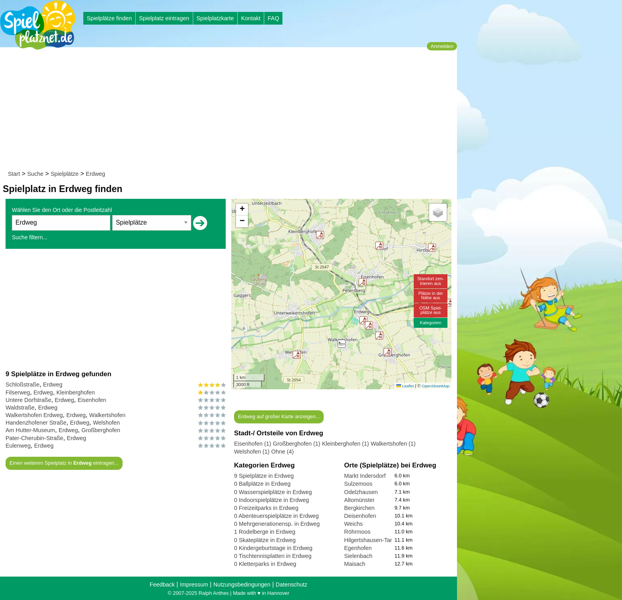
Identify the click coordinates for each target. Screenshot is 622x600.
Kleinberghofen (75, 392)
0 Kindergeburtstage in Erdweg (273, 548)
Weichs (353, 524)
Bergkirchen (359, 508)
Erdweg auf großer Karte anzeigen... (279, 416)
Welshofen (106, 422)
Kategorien (430, 322)
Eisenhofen (92, 400)
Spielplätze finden (109, 18)
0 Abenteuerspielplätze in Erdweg (276, 516)
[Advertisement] (231, 110)
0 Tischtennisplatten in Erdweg (272, 556)
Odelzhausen (361, 492)
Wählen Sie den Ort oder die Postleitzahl (62, 210)
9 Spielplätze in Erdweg (264, 476)
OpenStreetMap (435, 386)
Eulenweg (18, 445)
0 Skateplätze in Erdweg (265, 540)
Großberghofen (100, 430)
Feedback (162, 584)
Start (14, 174)
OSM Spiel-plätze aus (430, 310)
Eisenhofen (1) (252, 443)
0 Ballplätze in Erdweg (262, 484)
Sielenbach (358, 556)
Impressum (194, 584)
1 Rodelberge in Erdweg (264, 532)
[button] (379, 246)
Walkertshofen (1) (393, 443)
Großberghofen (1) (296, 443)
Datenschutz (291, 584)
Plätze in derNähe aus (430, 295)
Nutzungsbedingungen (242, 584)
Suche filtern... (30, 237)
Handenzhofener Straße (36, 422)
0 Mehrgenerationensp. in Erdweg (277, 524)
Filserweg (18, 392)
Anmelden (441, 46)
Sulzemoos (358, 484)
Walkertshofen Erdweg (34, 415)
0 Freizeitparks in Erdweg (266, 508)
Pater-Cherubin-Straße (34, 438)
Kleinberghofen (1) (345, 443)
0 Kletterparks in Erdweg (265, 564)
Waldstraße (20, 407)
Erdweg (95, 174)
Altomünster (359, 500)
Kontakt (251, 18)
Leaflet (405, 386)
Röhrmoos (357, 532)
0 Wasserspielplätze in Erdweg (273, 492)
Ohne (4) (282, 451)
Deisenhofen (360, 516)
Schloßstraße (23, 384)
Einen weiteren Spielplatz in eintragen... (64, 463)
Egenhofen (358, 548)
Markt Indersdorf (365, 476)
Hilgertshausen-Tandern (374, 540)
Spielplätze (65, 174)
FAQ (273, 18)
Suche (35, 174)
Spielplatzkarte (215, 18)
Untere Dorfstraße (28, 400)
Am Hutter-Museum (30, 430)
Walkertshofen (107, 415)
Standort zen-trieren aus (430, 280)
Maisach (355, 564)
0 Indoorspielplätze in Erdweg (271, 500)
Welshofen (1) (251, 451)
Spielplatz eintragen (164, 18)
